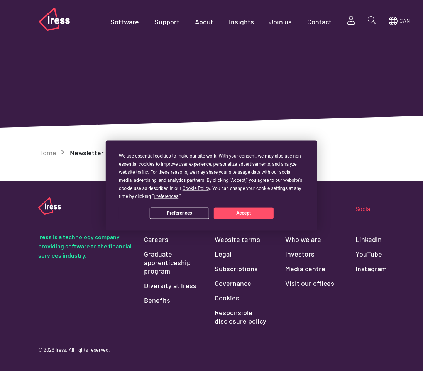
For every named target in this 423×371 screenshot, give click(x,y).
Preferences (179, 213)
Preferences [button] (166, 196)
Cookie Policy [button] (196, 188)
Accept (243, 213)
